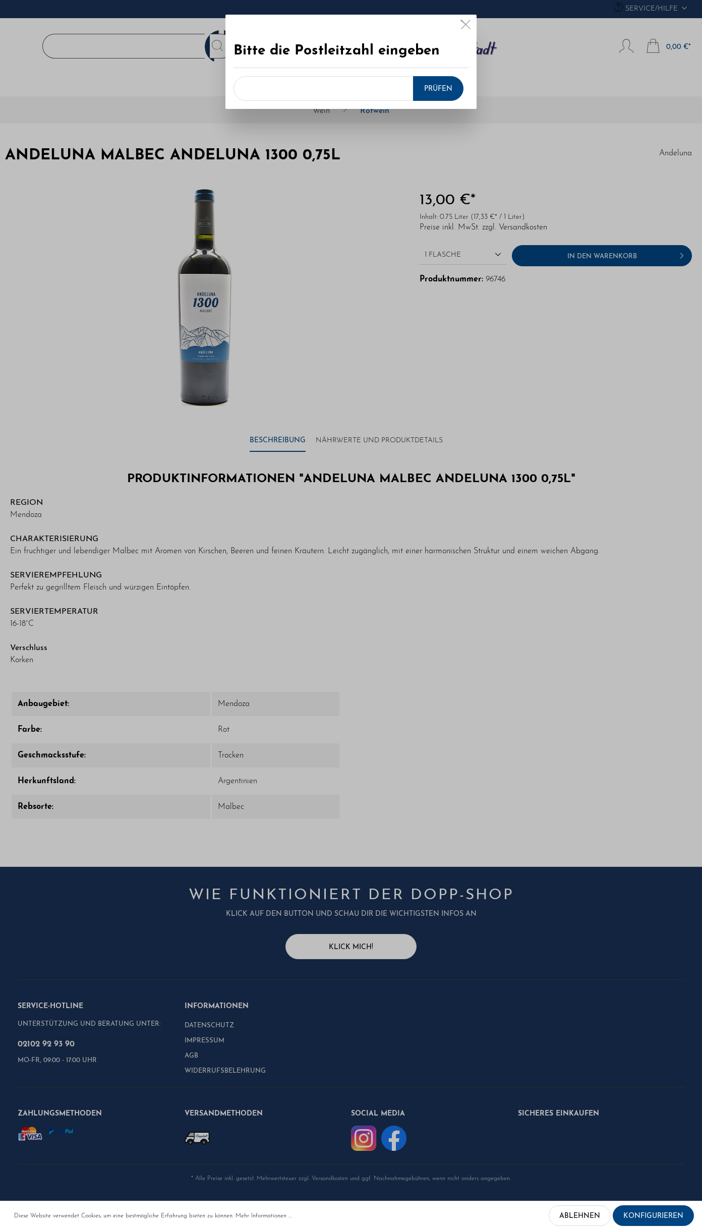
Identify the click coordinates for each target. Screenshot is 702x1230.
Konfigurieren (653, 1216)
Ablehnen (579, 1216)
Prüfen (438, 89)
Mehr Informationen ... (263, 1216)
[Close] (466, 27)
